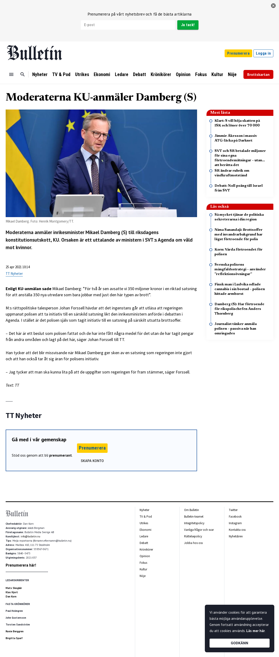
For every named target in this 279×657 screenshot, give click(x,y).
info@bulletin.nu (30, 536)
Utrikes (82, 74)
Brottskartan (258, 74)
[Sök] (22, 74)
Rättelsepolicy (193, 536)
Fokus (201, 74)
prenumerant (60, 455)
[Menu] (11, 74)
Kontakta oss (237, 530)
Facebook (235, 517)
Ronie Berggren (15, 631)
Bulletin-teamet (193, 517)
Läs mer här (255, 631)
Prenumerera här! (21, 565)
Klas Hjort (12, 592)
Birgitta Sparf (14, 638)
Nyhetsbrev (236, 536)
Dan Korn (11, 596)
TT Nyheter (14, 273)
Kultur (217, 74)
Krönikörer (161, 74)
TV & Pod (61, 74)
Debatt (139, 74)
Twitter (233, 510)
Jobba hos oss (193, 543)
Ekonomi (102, 74)
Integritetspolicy (194, 523)
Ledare (121, 74)
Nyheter (40, 74)
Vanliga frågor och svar (199, 530)
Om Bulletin (191, 510)
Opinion (183, 74)
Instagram (235, 523)
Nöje (232, 74)
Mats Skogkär (14, 588)
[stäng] (273, 5)
